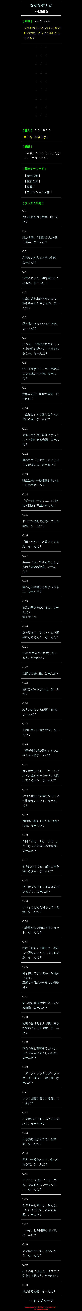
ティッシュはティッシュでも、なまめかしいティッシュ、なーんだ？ (39, 1185)
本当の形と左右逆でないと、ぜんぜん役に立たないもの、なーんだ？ (40, 1053)
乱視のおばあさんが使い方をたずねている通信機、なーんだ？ (40, 1028)
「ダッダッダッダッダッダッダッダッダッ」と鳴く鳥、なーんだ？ (40, 1078)
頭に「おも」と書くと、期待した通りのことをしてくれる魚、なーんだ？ (40, 952)
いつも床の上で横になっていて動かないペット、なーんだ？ (40, 800)
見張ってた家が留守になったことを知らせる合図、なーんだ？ (40, 440)
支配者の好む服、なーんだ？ (40, 673)
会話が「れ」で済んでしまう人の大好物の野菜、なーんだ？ (40, 567)
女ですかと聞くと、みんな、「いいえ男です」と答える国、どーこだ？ (40, 1210)
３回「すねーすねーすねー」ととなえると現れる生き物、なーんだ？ (40, 846)
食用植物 (32, 175)
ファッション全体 (38, 192)
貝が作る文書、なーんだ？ (39, 1291)
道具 (29, 186)
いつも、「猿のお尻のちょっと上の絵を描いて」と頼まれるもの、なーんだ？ (40, 349)
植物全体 (32, 181)
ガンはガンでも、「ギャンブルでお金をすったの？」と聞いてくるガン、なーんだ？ (40, 775)
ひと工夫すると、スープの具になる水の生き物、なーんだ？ (40, 374)
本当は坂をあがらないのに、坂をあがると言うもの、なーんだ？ (40, 303)
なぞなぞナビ (41, 5)
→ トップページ (41, 1301)
